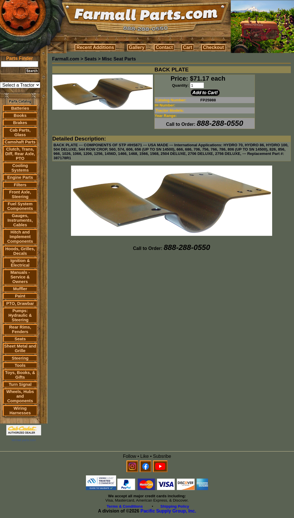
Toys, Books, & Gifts (20, 375)
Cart (187, 47)
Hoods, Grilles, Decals (20, 251)
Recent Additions (95, 47)
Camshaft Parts (20, 142)
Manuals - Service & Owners (20, 277)
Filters (20, 185)
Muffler (20, 288)
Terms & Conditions (125, 506)
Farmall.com (65, 58)
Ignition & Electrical (20, 262)
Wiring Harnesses (20, 410)
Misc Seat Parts (119, 58)
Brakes (20, 122)
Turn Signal (20, 384)
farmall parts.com (23, 440)
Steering (20, 358)
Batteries (20, 108)
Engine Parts (20, 177)
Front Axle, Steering (20, 194)
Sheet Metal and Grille (20, 348)
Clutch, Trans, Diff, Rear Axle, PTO (20, 154)
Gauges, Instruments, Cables (20, 220)
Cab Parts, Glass (20, 132)
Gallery (137, 47)
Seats (20, 339)
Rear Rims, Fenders (20, 329)
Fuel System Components (20, 206)
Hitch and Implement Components (20, 237)
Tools (20, 365)
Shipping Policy (174, 506)
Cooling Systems (20, 167)
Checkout (213, 47)
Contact (164, 47)
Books (20, 115)
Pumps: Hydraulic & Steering (20, 315)
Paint (20, 296)
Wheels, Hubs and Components (20, 396)
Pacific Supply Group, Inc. (168, 510)
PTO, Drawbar (20, 303)
